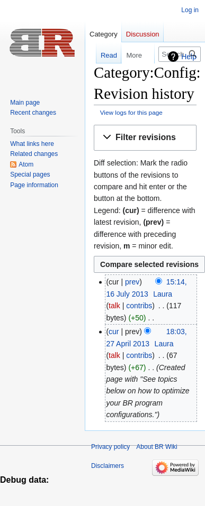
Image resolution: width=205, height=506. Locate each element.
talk (114, 305)
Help (189, 56)
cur (114, 331)
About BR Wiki (156, 446)
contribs (139, 305)
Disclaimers (107, 466)
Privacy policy (110, 446)
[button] (145, 137)
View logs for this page (131, 112)
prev (132, 282)
